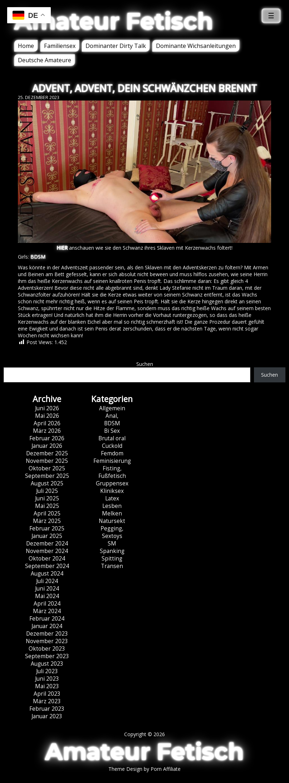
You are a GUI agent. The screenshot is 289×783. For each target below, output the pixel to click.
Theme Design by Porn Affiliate (144, 768)
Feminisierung (112, 461)
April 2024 (47, 603)
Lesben (112, 506)
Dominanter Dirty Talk (115, 46)
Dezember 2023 (47, 633)
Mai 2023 (47, 686)
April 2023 (47, 694)
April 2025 (47, 513)
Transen (112, 566)
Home (26, 46)
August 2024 (47, 573)
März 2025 (47, 521)
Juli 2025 (47, 491)
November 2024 (47, 551)
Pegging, (112, 528)
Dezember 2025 (47, 453)
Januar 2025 (46, 536)
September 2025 (47, 476)
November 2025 (47, 461)
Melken (112, 513)
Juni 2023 (47, 678)
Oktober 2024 (47, 558)
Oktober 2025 (47, 468)
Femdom (112, 453)
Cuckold (112, 446)
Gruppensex (112, 483)
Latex (112, 498)
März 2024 (47, 611)
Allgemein (112, 408)
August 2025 (47, 483)
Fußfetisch (112, 476)
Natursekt (112, 521)
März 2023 (47, 701)
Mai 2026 (47, 416)
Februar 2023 (46, 709)
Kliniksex (112, 491)
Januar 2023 (46, 716)
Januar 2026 (46, 446)
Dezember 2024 (47, 543)
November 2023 (47, 641)
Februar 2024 (46, 618)
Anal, (112, 416)
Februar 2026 (46, 438)
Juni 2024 (47, 588)
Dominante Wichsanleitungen (196, 46)
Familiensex (59, 46)
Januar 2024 (46, 626)
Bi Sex (112, 431)
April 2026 (47, 423)
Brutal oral (112, 438)
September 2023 (47, 656)
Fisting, (112, 468)
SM (112, 543)
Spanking (112, 551)
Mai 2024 (47, 596)
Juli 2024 (47, 581)
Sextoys (112, 536)
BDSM (37, 256)
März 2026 (47, 431)
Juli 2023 (47, 671)
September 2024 (47, 566)
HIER (62, 247)
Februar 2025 (46, 528)
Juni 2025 (47, 498)
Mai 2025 (47, 506)
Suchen (144, 364)
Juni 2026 (47, 408)
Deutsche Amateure (44, 60)
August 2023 (47, 663)
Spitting (112, 558)
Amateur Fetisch (113, 21)
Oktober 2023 (47, 648)
